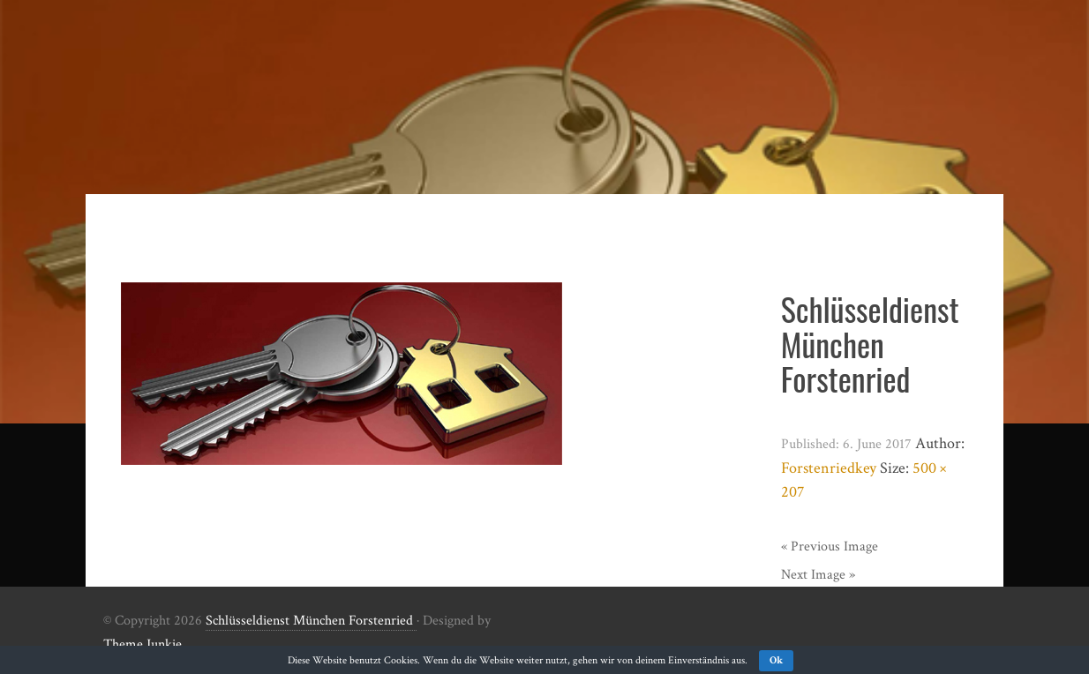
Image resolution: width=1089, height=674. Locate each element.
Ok (776, 660)
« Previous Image (829, 546)
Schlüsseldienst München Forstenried (311, 620)
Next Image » (818, 574)
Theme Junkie (142, 644)
